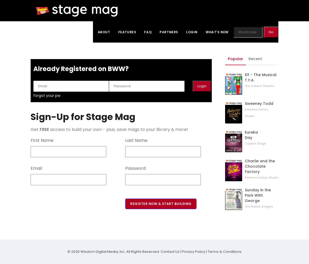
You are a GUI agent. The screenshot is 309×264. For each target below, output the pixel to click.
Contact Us (170, 251)
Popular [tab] (235, 58)
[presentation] (71, 195)
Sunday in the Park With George (258, 195)
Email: (37, 168)
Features (127, 32)
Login (192, 32)
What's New (217, 32)
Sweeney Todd (259, 103)
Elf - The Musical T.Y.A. (261, 77)
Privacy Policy (193, 251)
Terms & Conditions (225, 251)
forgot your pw (46, 95)
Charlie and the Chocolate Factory (260, 166)
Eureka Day (251, 135)
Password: (135, 168)
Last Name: (136, 140)
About (104, 32)
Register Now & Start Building (161, 203)
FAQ (148, 32)
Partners (169, 32)
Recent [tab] (255, 58)
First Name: (42, 140)
